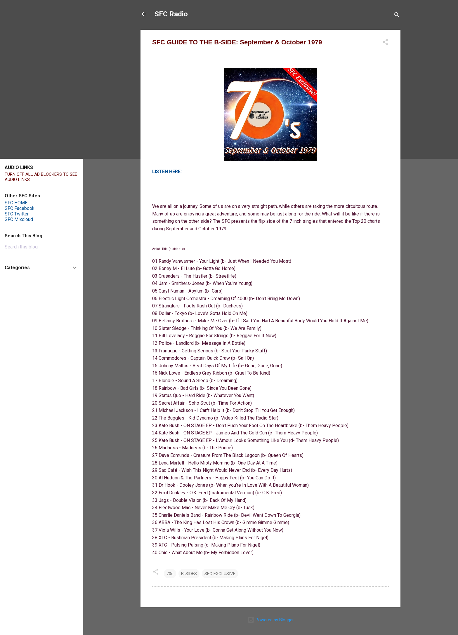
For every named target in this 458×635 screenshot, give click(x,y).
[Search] (396, 16)
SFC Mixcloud (19, 219)
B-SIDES (189, 573)
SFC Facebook (19, 208)
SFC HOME (16, 203)
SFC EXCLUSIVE (219, 573)
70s (170, 573)
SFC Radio (171, 14)
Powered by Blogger (270, 619)
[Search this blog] (41, 247)
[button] (385, 43)
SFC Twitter (17, 214)
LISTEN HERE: (167, 171)
